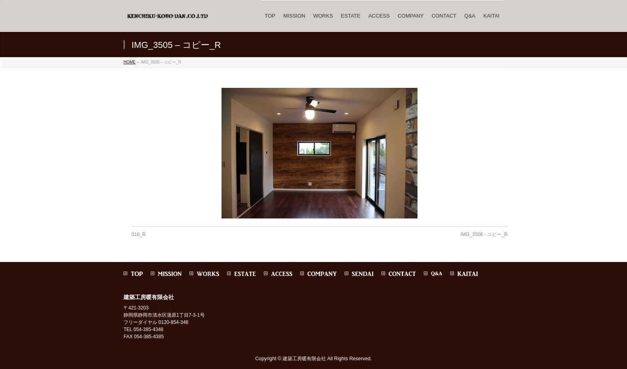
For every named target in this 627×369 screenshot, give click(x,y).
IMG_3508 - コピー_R (483, 234)
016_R (139, 234)
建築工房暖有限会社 (304, 358)
